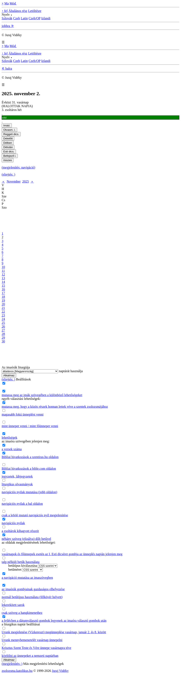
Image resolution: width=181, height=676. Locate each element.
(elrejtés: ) (8, 174)
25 (3, 322)
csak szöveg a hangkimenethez (22, 612)
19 (3, 300)
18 (3, 296)
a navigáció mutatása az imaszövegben (27, 577)
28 (3, 334)
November (14, 181)
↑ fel (5, 11)
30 (3, 341)
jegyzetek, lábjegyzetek (17, 476)
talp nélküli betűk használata (21, 562)
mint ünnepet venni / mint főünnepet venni (30, 426)
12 (3, 274)
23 (3, 315)
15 (3, 285)
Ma (6, 3)
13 (3, 278)
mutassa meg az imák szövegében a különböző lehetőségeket (42, 395)
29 (3, 337)
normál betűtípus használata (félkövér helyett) (32, 597)
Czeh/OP (34, 18)
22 (3, 311)
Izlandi (45, 18)
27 (3, 330)
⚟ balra (7, 68)
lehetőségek (9, 437)
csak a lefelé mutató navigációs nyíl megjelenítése (35, 515)
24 (3, 319)
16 (3, 289)
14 (3, 282)
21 (3, 308)
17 (3, 293)
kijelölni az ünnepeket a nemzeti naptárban (30, 655)
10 (3, 267)
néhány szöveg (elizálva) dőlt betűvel (26, 539)
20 (3, 304)
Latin (24, 18)
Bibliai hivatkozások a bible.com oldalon (29, 468)
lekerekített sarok (13, 605)
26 (3, 326)
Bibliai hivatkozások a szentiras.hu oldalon (30, 457)
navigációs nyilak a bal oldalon (22, 503)
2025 (25, 181)
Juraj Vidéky (60, 670)
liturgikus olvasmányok (17, 484)
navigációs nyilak (13, 523)
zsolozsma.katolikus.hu (17, 670)
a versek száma (12, 449)
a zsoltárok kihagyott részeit (20, 531)
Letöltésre (34, 11)
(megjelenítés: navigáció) (18, 167)
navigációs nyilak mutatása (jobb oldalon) (29, 492)
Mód (13, 3)
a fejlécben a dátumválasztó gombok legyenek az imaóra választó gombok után (54, 620)
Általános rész (17, 11)
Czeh (16, 18)
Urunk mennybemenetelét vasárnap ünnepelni (32, 640)
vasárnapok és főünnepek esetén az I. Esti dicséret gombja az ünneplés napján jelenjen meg (62, 554)
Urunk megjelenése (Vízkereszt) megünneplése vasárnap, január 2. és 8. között (54, 632)
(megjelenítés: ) (12, 663)
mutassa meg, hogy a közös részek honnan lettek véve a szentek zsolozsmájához (55, 406)
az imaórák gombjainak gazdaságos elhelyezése (33, 589)
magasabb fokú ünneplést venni (22, 414)
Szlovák (7, 18)
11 (3, 270)
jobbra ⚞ (8, 26)
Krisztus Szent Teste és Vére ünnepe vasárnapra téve (36, 648)
